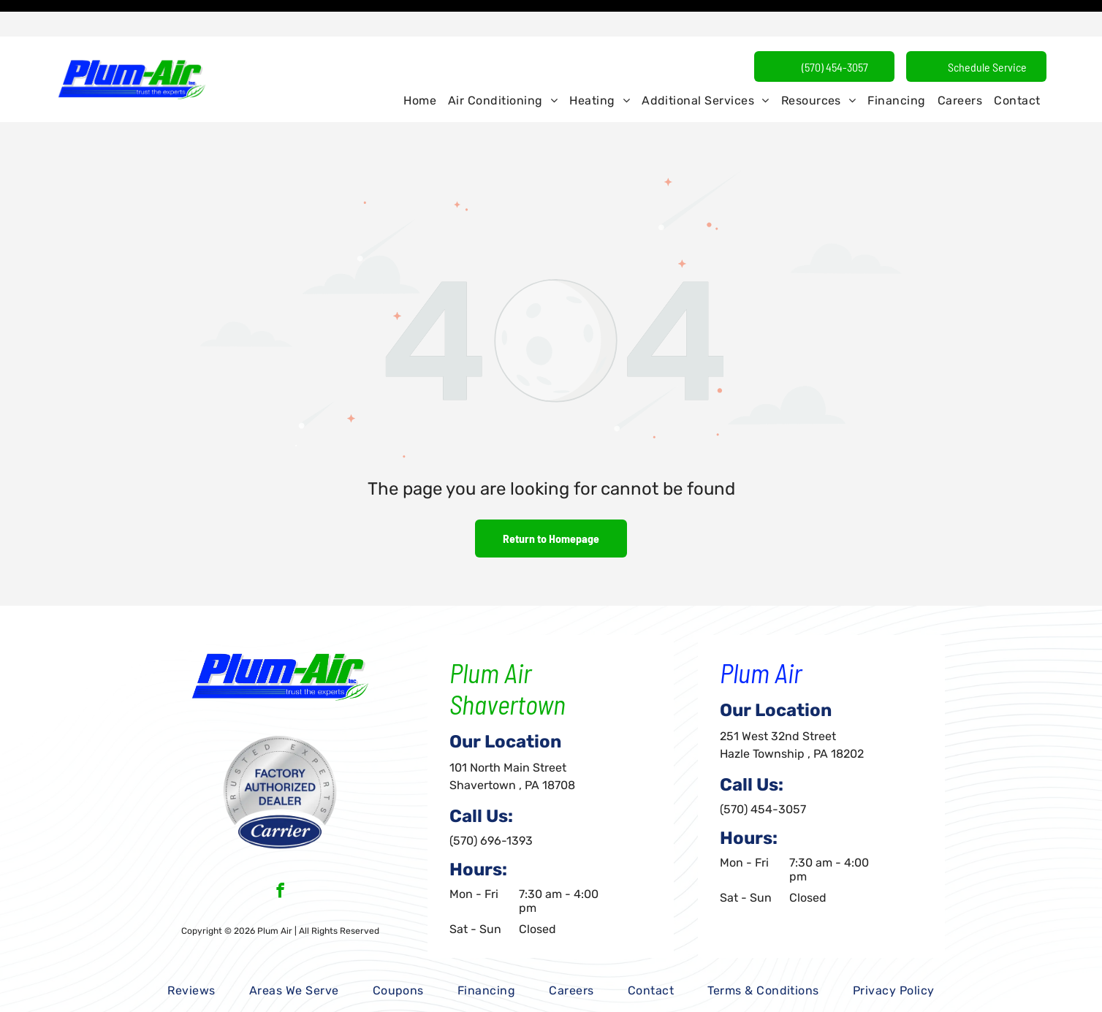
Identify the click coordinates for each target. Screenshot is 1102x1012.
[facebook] (280, 855)
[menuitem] (420, 64)
